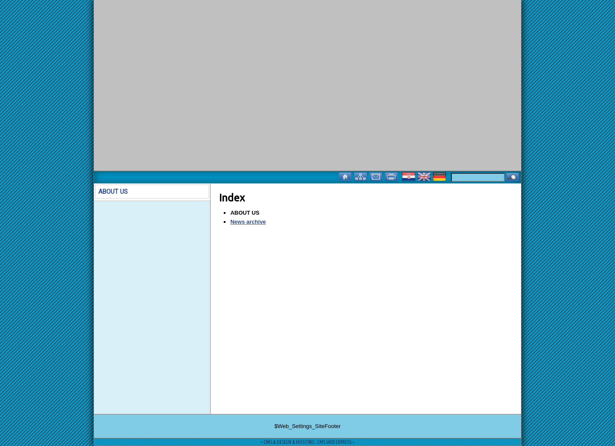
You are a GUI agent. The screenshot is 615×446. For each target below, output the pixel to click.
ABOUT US (113, 191)
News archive (248, 222)
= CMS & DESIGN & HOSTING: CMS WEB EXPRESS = (307, 442)
